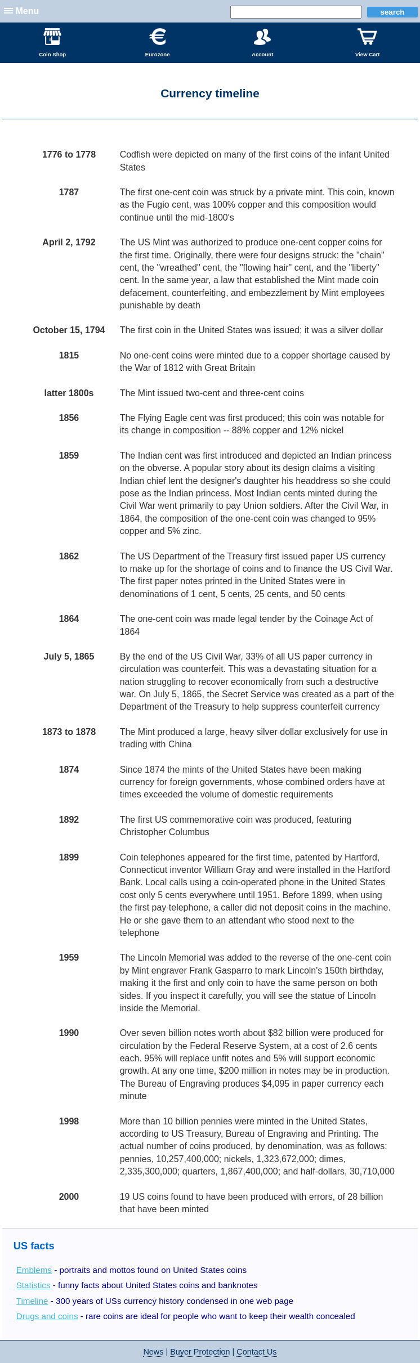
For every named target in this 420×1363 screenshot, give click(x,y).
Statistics (33, 1285)
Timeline (32, 1301)
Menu (27, 11)
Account (262, 42)
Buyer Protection (200, 1351)
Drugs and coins (47, 1316)
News (153, 1351)
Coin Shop (52, 42)
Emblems (34, 1270)
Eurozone (157, 42)
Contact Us (256, 1351)
